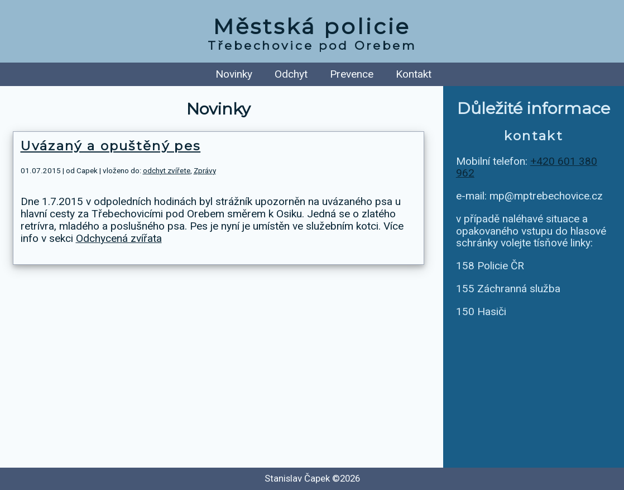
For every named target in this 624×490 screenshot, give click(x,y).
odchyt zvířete (166, 170)
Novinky (233, 74)
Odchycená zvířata (119, 238)
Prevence (351, 74)
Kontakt (413, 74)
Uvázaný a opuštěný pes (111, 146)
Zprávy (205, 170)
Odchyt (291, 74)
